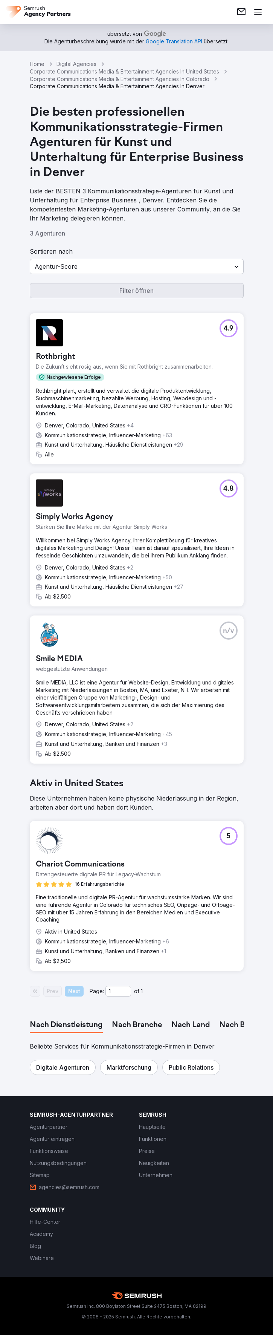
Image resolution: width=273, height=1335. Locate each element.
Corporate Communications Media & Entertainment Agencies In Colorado (119, 79)
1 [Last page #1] (142, 991)
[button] (137, 266)
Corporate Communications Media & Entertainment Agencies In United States (124, 71)
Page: (97, 991)
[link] (241, 12)
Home (37, 64)
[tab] (66, 1025)
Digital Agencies (76, 64)
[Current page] (118, 991)
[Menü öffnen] (258, 12)
